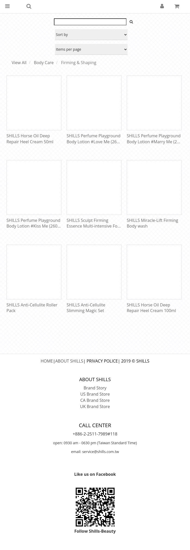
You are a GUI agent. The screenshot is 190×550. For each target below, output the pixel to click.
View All (19, 62)
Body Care (44, 62)
